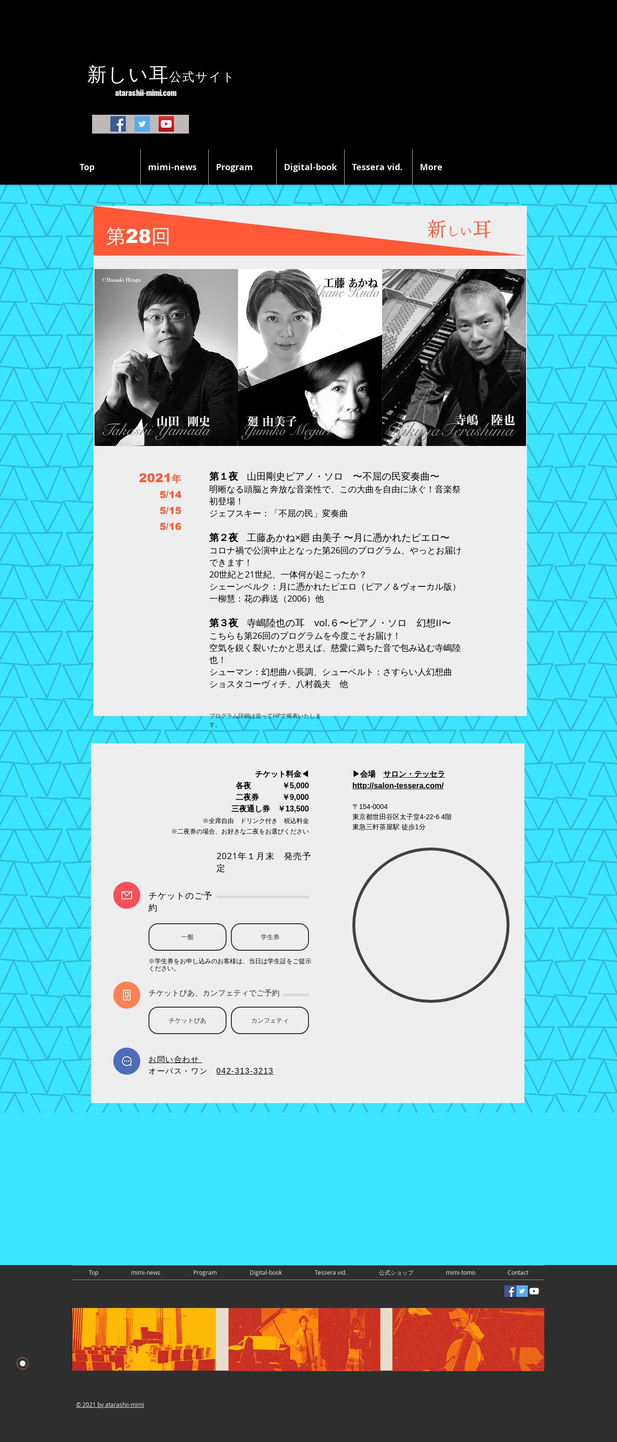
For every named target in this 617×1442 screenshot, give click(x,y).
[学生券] (270, 937)
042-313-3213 (245, 1071)
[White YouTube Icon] (534, 1291)
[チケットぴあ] (187, 1020)
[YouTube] (166, 124)
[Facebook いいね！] (101, 1292)
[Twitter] (142, 124)
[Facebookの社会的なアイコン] (510, 1291)
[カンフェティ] (270, 1020)
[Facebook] (118, 124)
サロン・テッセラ (414, 774)
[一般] (187, 937)
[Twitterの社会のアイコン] (522, 1291)
